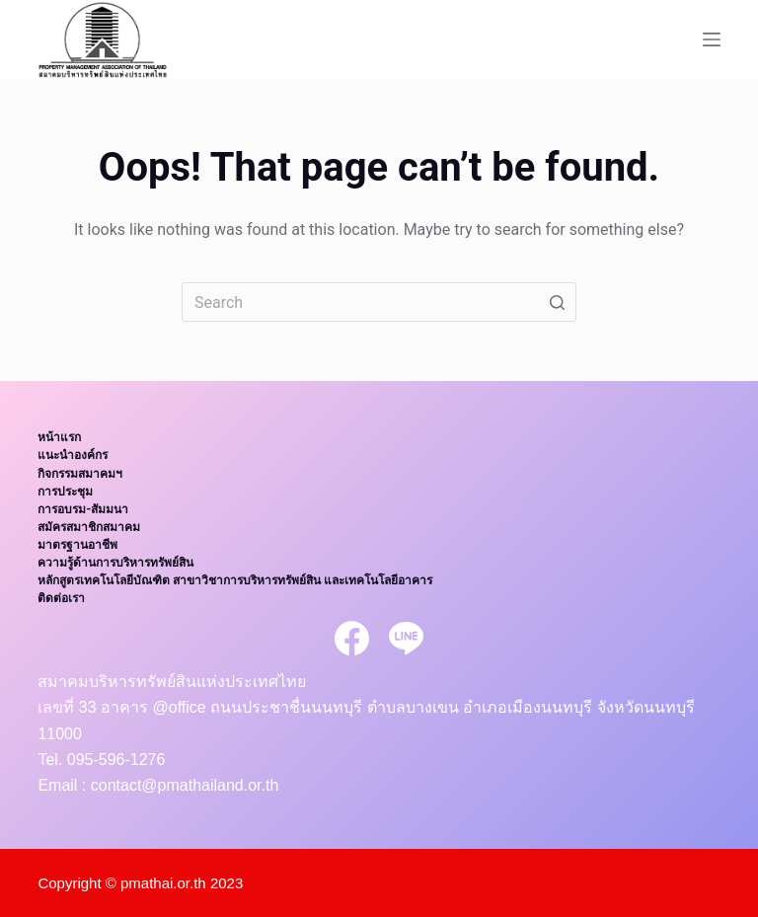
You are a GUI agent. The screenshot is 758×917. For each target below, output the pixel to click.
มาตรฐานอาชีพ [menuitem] (77, 545)
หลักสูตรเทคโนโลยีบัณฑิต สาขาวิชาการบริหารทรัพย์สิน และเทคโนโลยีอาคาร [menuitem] (235, 580)
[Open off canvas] (711, 39)
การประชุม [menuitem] (65, 491)
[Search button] (556, 302)
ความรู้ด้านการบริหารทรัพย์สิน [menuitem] (115, 563)
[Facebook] (352, 638)
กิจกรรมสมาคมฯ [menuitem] (80, 474)
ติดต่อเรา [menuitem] (61, 598)
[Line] (406, 638)
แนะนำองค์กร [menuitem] (73, 455)
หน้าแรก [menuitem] (59, 437)
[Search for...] (379, 302)
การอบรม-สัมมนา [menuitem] (83, 509)
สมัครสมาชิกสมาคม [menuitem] (89, 527)
